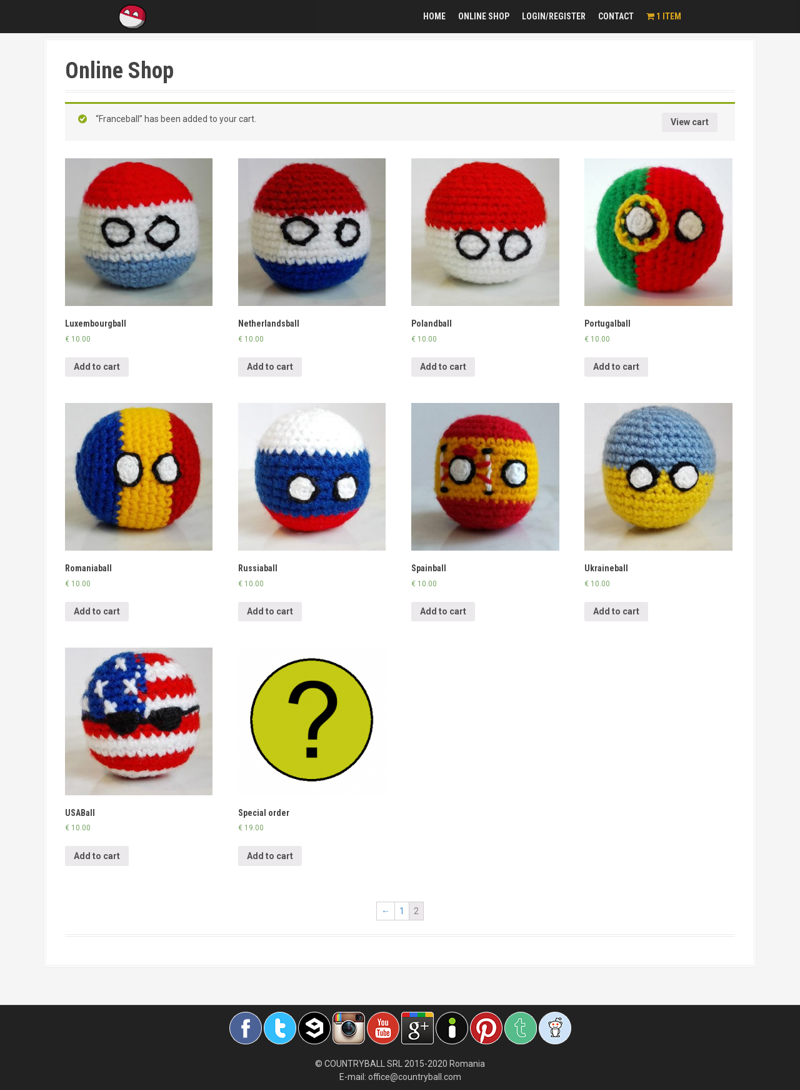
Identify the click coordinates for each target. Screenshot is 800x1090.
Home (434, 16)
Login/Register (554, 16)
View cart (690, 122)
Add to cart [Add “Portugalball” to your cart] (616, 367)
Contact (616, 16)
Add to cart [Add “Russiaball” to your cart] (270, 611)
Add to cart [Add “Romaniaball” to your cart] (97, 611)
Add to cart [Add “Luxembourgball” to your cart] (97, 367)
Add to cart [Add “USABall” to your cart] (97, 856)
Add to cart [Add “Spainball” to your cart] (443, 611)
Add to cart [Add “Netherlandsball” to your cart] (270, 367)
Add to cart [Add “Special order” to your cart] (270, 856)
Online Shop (483, 16)
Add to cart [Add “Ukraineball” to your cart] (616, 611)
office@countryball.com (414, 1077)
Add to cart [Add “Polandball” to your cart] (443, 367)
